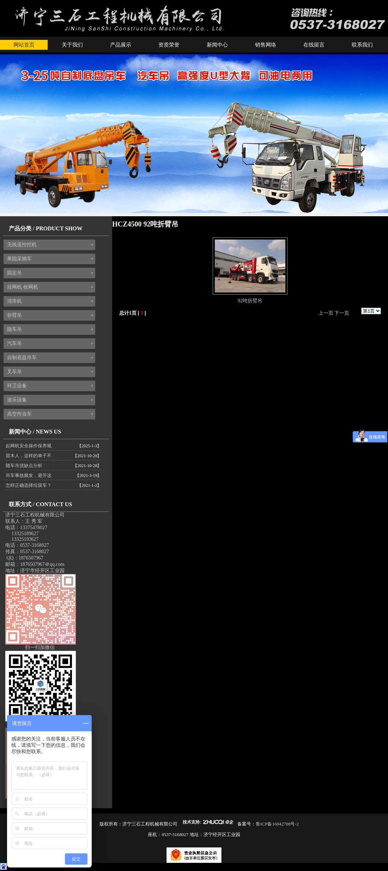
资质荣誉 (169, 45)
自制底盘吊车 (50, 357)
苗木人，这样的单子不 (28, 455)
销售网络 (265, 45)
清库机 (50, 301)
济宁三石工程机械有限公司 (35, 515)
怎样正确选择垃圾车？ (28, 485)
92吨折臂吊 (250, 300)
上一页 (326, 313)
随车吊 (50, 329)
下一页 (341, 313)
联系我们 (362, 45)
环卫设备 (50, 386)
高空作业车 (50, 414)
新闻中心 (217, 45)
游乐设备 (50, 400)
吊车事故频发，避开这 (28, 475)
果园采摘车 (50, 259)
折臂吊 (50, 315)
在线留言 (314, 45)
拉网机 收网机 (50, 287)
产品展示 (120, 45)
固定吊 (50, 273)
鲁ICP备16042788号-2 (277, 824)
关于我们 (72, 45)
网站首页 (24, 45)
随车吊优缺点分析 (24, 465)
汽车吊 (50, 343)
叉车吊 (50, 372)
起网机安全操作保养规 (28, 445)
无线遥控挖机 (50, 245)
